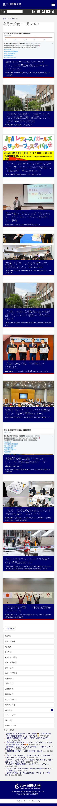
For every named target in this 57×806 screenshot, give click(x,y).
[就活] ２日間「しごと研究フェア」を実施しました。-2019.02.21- (27, 264)
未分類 (24, 520)
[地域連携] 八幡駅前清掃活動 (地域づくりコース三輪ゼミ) (28, 764)
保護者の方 (9, 694)
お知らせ (29, 125)
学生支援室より (39, 566)
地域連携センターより (33, 224)
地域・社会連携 (11, 673)
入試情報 (8, 647)
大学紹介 (8, 636)
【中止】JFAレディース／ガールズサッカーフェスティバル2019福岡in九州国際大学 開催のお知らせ (28, 167)
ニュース (13, 520)
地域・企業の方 (11, 699)
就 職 (10, 273)
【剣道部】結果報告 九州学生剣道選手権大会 (24, 751)
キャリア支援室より (40, 270)
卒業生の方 (9, 689)
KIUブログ (29, 270)
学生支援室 (36, 568)
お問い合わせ (10, 705)
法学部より (37, 417)
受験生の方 (9, 678)
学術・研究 (9, 668)
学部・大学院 (10, 641)
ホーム (5, 19)
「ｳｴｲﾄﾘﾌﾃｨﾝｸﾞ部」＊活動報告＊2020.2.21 (25, 365)
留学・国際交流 (11, 662)
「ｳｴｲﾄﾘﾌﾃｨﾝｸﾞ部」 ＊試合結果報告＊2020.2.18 (28, 609)
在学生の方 (9, 684)
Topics (44, 417)
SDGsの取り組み (20, 73)
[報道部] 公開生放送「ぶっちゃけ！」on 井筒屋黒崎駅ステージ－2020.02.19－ (26, 461)
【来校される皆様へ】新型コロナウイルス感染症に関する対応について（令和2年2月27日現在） (27, 117)
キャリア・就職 (11, 657)
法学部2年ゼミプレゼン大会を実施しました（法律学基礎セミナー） (28, 411)
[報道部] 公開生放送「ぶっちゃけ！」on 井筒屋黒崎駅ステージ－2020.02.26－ (26, 65)
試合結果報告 (28, 568)
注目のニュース (20, 125)
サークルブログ (32, 73)
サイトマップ (10, 715)
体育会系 (29, 371)
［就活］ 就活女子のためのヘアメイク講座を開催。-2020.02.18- (28, 512)
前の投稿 (9, 629)
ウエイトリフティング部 (40, 371)
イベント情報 (30, 174)
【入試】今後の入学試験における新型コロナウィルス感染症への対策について (27, 315)
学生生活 (8, 652)
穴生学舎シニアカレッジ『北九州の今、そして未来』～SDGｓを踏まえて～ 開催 (27, 216)
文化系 (40, 73)
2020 (12, 19)
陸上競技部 (19, 568)
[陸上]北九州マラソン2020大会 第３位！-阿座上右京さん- (27, 560)
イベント (38, 174)
